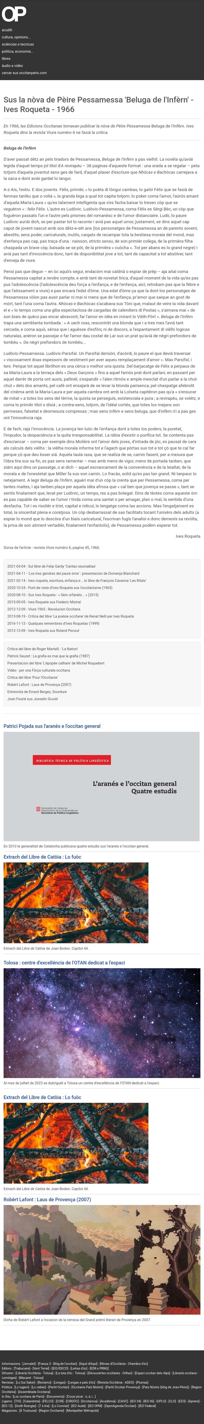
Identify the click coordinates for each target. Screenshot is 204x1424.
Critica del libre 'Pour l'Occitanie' (32, 677)
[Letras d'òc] (79, 1368)
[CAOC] (123, 1401)
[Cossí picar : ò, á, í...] (81, 1396)
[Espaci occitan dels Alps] (152, 1373)
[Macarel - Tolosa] (31, 1378)
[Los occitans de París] (28, 1396)
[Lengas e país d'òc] (81, 1382)
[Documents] (55, 1396)
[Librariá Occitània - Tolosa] (34, 1373)
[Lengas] (60, 1382)
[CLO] (172, 1401)
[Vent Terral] (41, 1368)
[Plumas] (142, 1382)
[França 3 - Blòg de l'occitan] (57, 1364)
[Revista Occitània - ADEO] (116, 1382)
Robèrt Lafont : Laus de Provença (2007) (39, 685)
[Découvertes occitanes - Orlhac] (109, 1373)
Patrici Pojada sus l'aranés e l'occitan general (52, 726)
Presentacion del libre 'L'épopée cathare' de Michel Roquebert (55, 663)
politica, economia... (17, 51)
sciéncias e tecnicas (18, 44)
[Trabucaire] (22, 1368)
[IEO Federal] (147, 1406)
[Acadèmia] (107, 1401)
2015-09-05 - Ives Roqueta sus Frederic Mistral (44, 602)
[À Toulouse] (27, 1410)
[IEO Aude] (78, 1406)
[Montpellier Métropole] (82, 1410)
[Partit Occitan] (58, 1387)
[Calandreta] (31, 1401)
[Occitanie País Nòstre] (87, 1387)
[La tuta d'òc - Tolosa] (70, 1373)
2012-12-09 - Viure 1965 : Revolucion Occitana (43, 609)
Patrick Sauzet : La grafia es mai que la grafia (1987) (48, 656)
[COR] (60, 1401)
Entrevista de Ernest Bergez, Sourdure (37, 692)
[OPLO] (161, 1401)
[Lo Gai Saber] (25, 1382)
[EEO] (182, 1401)
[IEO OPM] (95, 1406)
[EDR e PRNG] (99, 1368)
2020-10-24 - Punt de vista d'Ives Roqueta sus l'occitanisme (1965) (59, 588)
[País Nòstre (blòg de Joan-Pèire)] (165, 1387)
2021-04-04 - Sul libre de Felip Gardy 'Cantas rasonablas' (51, 566)
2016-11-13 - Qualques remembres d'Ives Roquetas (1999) (53, 623)
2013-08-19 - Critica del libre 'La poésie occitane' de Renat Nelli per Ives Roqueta (70, 616)
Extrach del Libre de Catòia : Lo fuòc (42, 857)
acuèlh (7, 30)
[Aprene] (194, 1401)
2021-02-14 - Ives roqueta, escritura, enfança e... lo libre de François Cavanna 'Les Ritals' (76, 581)
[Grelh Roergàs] (25, 1406)
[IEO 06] (148, 1401)
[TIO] (17, 1401)
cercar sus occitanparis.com (24, 73)
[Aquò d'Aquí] (88, 1364)
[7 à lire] (44, 1406)
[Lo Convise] (60, 1406)
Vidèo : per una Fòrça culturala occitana (38, 670)
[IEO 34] (135, 1401)
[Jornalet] (29, 1364)
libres (6, 58)
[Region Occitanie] (51, 1410)
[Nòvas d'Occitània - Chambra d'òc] (124, 1364)
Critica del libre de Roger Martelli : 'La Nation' (42, 649)
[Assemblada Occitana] (34, 1392)
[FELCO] (47, 1401)
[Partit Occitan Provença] (122, 1387)
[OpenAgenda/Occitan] (120, 1406)
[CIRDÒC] (72, 1401)
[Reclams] (44, 1382)
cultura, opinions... (16, 37)
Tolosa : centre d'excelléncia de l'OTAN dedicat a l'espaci (64, 963)
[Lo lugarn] (22, 1387)
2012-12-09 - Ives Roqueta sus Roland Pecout (43, 631)
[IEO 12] (7, 1406)
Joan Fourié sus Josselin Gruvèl (32, 699)
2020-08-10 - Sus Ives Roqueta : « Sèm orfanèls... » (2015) (53, 595)
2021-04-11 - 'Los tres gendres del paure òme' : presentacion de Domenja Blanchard (73, 573)
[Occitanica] (89, 1401)
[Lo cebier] (38, 1387)
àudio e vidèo (12, 66)
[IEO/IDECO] (60, 1368)
